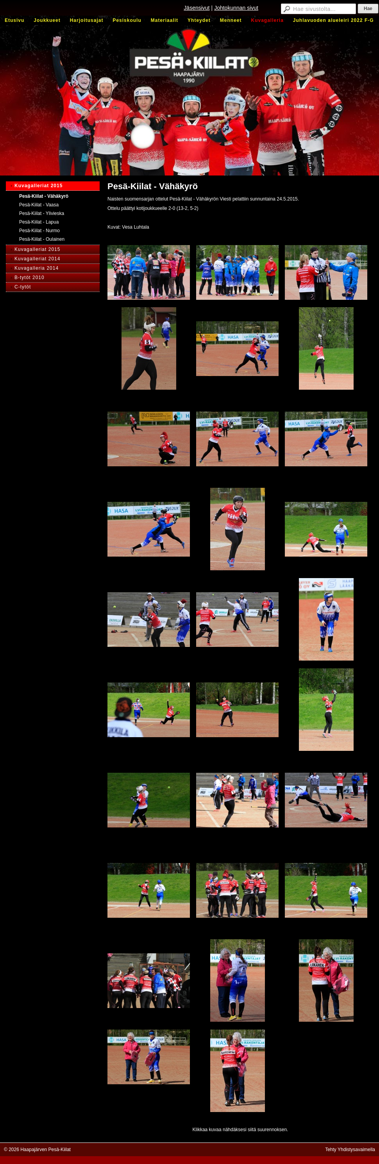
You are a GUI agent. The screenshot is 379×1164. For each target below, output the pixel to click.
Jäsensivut (196, 8)
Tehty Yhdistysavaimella (350, 1149)
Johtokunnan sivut (236, 8)
